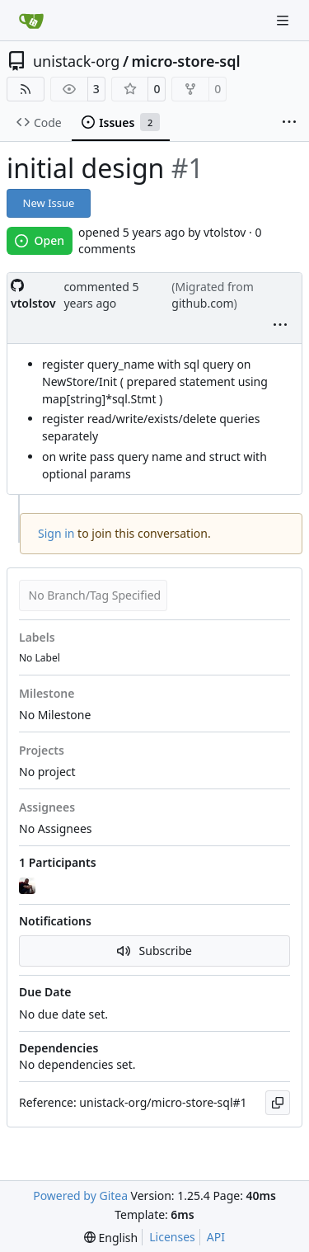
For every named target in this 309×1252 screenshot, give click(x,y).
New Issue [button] (49, 202)
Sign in (56, 533)
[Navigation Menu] (284, 20)
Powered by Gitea (80, 1195)
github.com (202, 303)
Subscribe (154, 950)
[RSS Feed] (25, 89)
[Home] (31, 20)
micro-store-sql (186, 61)
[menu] (280, 326)
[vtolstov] (29, 887)
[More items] (289, 123)
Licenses (172, 1237)
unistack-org (76, 61)
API (216, 1237)
